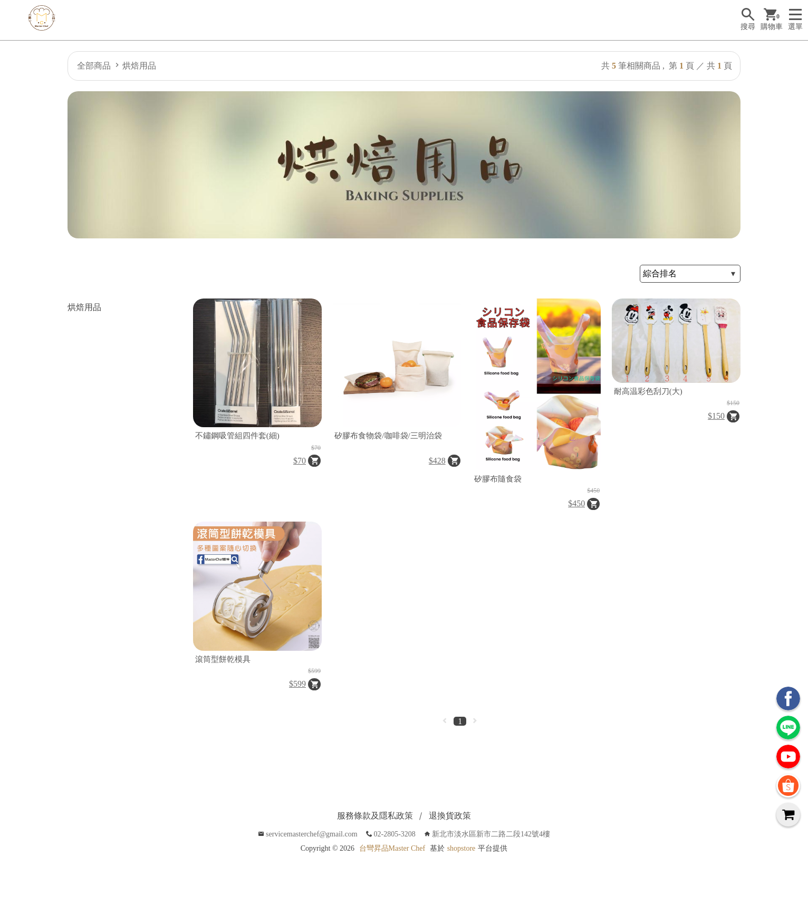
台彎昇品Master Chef (392, 848)
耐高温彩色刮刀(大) (648, 391)
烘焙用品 (139, 65)
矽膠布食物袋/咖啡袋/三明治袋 (387, 435)
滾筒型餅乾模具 (223, 659)
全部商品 (94, 65)
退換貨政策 (450, 815)
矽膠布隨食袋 (498, 479)
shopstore (461, 848)
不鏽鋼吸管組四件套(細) (237, 435)
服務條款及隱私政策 (375, 815)
